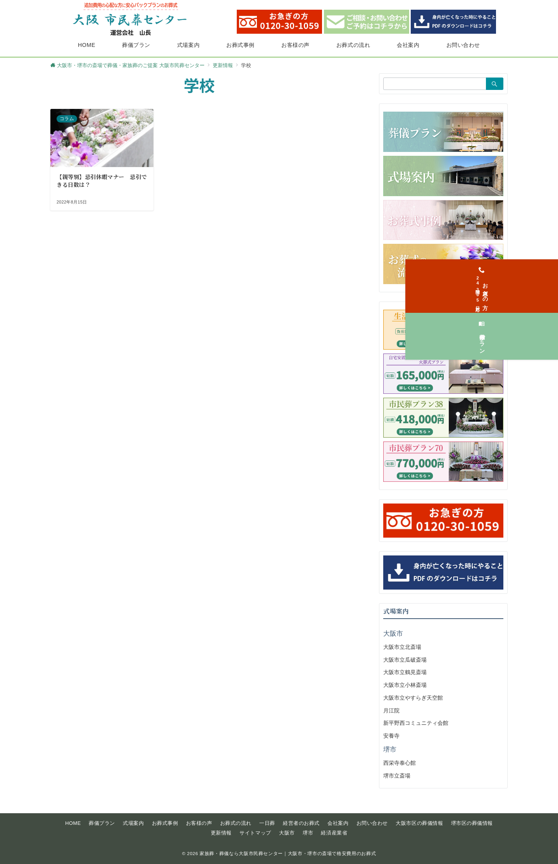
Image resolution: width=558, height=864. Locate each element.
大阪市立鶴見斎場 (405, 672)
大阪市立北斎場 (402, 647)
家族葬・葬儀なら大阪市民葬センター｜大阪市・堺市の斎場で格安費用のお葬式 (288, 853)
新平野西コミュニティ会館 (415, 723)
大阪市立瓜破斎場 (405, 660)
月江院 (391, 710)
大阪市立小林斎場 (405, 685)
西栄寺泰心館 (399, 763)
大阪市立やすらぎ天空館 (413, 698)
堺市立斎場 (396, 776)
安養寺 (391, 736)
